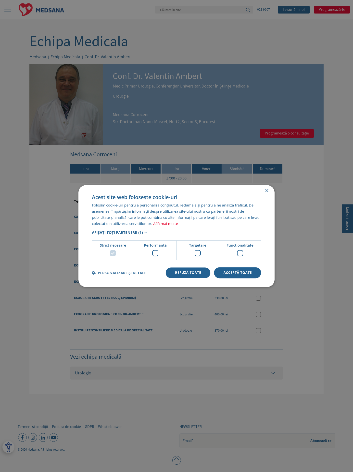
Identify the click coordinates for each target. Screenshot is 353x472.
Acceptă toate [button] (237, 272)
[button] (176, 232)
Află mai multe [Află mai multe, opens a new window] (165, 223)
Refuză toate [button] (188, 272)
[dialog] (176, 236)
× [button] (266, 191)
